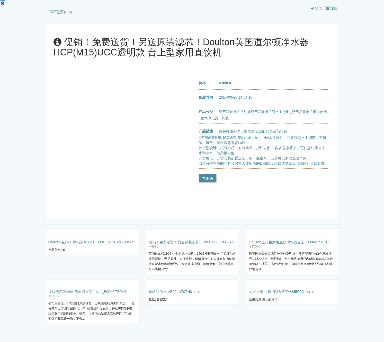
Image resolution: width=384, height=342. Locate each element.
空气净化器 (61, 12)
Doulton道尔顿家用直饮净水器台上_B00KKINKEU (289, 242)
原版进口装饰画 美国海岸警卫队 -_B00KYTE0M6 (87, 292)
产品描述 (206, 131)
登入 (316, 8)
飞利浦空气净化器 (254, 112)
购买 (207, 178)
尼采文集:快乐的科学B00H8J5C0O (277, 292)
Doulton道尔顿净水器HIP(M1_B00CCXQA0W (84, 242)
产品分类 (206, 112)
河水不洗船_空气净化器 (291, 112)
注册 (332, 8)
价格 (202, 83)
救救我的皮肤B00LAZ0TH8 (170, 292)
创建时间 (206, 97)
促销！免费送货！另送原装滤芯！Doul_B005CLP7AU (192, 242)
